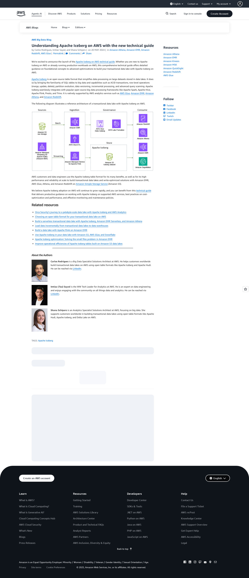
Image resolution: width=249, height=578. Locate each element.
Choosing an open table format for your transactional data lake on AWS (70, 216)
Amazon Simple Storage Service (92, 183)
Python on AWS (136, 518)
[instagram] (195, 562)
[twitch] (200, 562)
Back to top (124, 548)
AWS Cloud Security (30, 524)
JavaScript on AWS (137, 536)
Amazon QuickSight (173, 68)
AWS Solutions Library (85, 512)
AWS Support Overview (194, 524)
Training (77, 506)
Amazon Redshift (52, 97)
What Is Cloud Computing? (34, 506)
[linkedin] (190, 562)
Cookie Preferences (55, 567)
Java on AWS (134, 524)
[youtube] (205, 562)
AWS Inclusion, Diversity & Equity (91, 542)
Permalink (58, 53)
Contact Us (187, 500)
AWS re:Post (188, 512)
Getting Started (81, 500)
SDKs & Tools (134, 506)
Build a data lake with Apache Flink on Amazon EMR (61, 230)
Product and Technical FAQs (88, 524)
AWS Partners (80, 536)
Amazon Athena (171, 54)
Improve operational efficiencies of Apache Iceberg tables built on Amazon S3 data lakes (78, 243)
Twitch (168, 116)
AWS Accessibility (191, 536)
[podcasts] (210, 562)
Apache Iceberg (39, 79)
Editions (79, 27)
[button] (243, 4)
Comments (73, 53)
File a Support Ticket (192, 506)
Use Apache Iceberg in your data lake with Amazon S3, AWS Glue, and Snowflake (75, 234)
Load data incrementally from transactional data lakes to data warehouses (71, 225)
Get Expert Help (190, 530)
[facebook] (185, 562)
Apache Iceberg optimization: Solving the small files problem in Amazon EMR (73, 239)
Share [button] (86, 53)
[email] (215, 562)
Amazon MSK (170, 64)
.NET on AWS (134, 512)
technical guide (143, 190)
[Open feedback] (245, 289)
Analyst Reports (82, 530)
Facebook (169, 109)
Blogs (65, 27)
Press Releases (27, 542)
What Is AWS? (26, 500)
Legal (184, 542)
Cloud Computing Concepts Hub (37, 518)
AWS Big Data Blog (41, 39)
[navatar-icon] (240, 3)
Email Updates (172, 119)
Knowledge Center (191, 518)
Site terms (36, 567)
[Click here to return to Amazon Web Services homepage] (21, 15)
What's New (25, 530)
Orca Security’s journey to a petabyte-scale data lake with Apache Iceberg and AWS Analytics (80, 212)
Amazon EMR (137, 93)
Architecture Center (84, 518)
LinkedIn (77, 268)
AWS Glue (125, 93)
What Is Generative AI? (31, 512)
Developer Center (137, 500)
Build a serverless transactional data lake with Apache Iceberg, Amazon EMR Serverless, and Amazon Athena (88, 221)
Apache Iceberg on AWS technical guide (95, 61)
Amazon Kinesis (171, 61)
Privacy (22, 567)
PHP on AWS (134, 530)
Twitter (168, 105)
